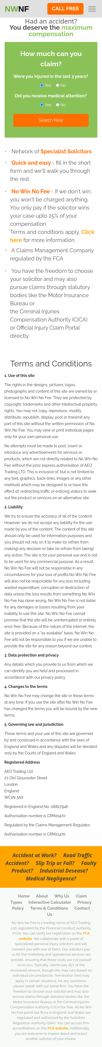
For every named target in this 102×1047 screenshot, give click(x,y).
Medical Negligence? (51, 878)
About (42, 896)
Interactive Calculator (50, 902)
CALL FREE (65, 8)
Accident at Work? (35, 855)
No (61, 85)
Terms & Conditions (49, 908)
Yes (46, 85)
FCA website (58, 1028)
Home (24, 896)
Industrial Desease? (64, 870)
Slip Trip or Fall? (56, 863)
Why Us (62, 896)
